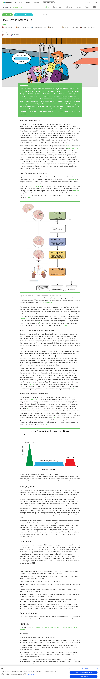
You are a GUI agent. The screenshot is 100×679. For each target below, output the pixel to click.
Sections (78, 7)
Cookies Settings (83, 669)
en (95, 7)
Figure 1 (31, 197)
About (87, 7)
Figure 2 (34, 399)
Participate (68, 7)
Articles (46, 7)
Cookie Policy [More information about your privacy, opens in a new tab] (30, 675)
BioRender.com (47, 302)
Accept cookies (83, 676)
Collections (57, 7)
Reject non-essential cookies (83, 673)
